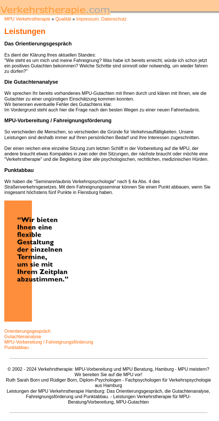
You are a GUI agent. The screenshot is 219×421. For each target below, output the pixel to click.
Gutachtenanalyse (22, 336)
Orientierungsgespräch (27, 331)
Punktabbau (16, 347)
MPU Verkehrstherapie (27, 19)
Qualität (63, 19)
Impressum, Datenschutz (101, 19)
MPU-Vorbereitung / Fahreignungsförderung (48, 342)
